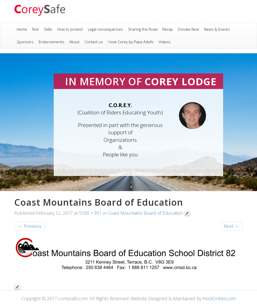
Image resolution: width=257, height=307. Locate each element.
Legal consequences (105, 29)
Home (22, 29)
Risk (35, 29)
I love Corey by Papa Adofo (131, 41)
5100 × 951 (90, 213)
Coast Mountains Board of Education (145, 213)
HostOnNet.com (219, 298)
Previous (29, 226)
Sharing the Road (142, 29)
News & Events (217, 29)
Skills (48, 29)
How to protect (70, 29)
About (74, 41)
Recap (167, 29)
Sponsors (25, 41)
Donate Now (188, 29)
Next (231, 226)
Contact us (94, 41)
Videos (164, 41)
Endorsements (51, 41)
